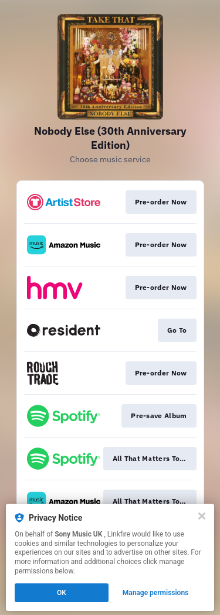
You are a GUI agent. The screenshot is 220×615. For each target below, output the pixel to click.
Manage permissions (156, 593)
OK (61, 593)
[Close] (201, 516)
